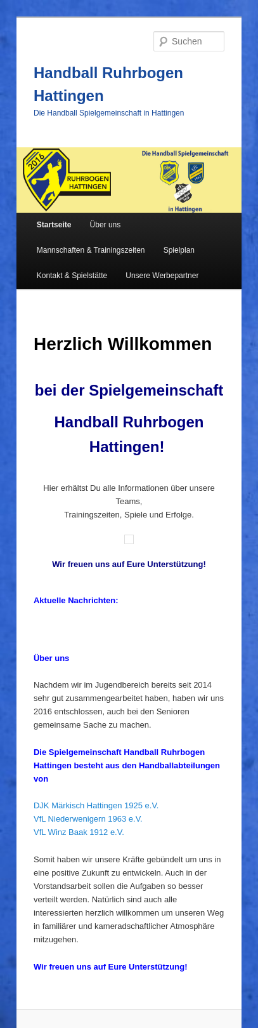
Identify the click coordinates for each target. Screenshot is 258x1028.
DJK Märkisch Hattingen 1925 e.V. (96, 805)
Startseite (54, 224)
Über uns (105, 224)
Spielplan (179, 250)
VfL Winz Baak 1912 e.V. (79, 832)
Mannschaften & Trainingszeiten (91, 250)
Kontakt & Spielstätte (72, 275)
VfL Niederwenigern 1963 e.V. (88, 819)
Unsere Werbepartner (162, 275)
